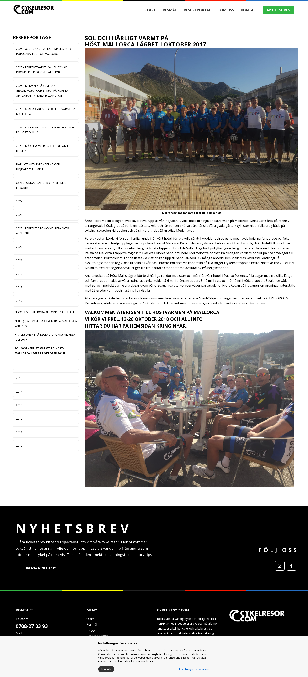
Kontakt (249, 10)
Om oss (227, 10)
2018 (19, 287)
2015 (19, 378)
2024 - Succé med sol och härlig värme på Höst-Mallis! (45, 130)
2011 (19, 432)
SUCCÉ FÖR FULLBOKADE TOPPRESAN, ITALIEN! (46, 312)
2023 (19, 215)
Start (150, 10)
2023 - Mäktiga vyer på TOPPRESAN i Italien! (42, 148)
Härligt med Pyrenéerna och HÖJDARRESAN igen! (38, 166)
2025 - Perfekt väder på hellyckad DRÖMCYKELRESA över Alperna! (41, 69)
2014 (19, 391)
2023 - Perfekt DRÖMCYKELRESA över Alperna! (42, 230)
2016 (19, 364)
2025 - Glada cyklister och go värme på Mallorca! (45, 111)
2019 (19, 274)
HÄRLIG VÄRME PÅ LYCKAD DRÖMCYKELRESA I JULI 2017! (46, 337)
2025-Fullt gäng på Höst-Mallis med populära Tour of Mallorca (43, 51)
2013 (19, 405)
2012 (19, 418)
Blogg (90, 630)
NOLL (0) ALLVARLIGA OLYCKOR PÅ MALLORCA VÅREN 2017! (46, 323)
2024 (19, 201)
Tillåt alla (106, 669)
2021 (19, 260)
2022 (19, 247)
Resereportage (199, 10)
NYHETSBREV (279, 10)
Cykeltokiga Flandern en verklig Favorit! (41, 185)
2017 (19, 301)
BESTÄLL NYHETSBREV (41, 567)
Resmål (170, 10)
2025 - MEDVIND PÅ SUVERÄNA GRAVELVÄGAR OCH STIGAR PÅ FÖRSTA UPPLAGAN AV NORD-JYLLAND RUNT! (42, 90)
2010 (19, 445)
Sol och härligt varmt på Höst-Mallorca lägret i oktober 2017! (40, 350)
